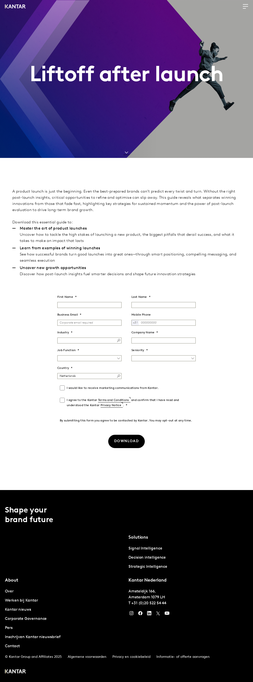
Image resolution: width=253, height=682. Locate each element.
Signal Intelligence (145, 548)
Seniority (137, 350)
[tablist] (126, 586)
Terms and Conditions (113, 400)
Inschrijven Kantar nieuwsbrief (33, 637)
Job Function (66, 350)
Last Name (139, 297)
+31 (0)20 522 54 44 (148, 603)
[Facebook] (140, 614)
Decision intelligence (147, 558)
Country (63, 368)
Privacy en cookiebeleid (131, 657)
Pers (9, 628)
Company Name (143, 332)
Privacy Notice (111, 405)
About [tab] (11, 580)
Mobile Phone (141, 314)
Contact (12, 646)
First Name (65, 297)
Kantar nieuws (18, 610)
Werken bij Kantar (21, 601)
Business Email (67, 314)
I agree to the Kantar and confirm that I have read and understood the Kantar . (123, 403)
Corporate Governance (26, 619)
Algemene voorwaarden (87, 657)
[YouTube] (149, 614)
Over (9, 591)
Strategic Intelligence (147, 567)
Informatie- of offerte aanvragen (183, 657)
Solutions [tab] (138, 537)
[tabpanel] (188, 558)
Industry (63, 332)
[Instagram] (131, 614)
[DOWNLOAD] (126, 441)
